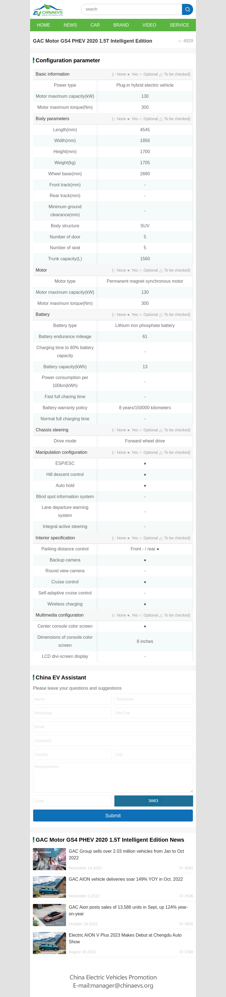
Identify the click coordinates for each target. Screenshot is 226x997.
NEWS (70, 25)
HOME (43, 25)
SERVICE (179, 25)
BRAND (121, 25)
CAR (95, 25)
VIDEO (149, 25)
